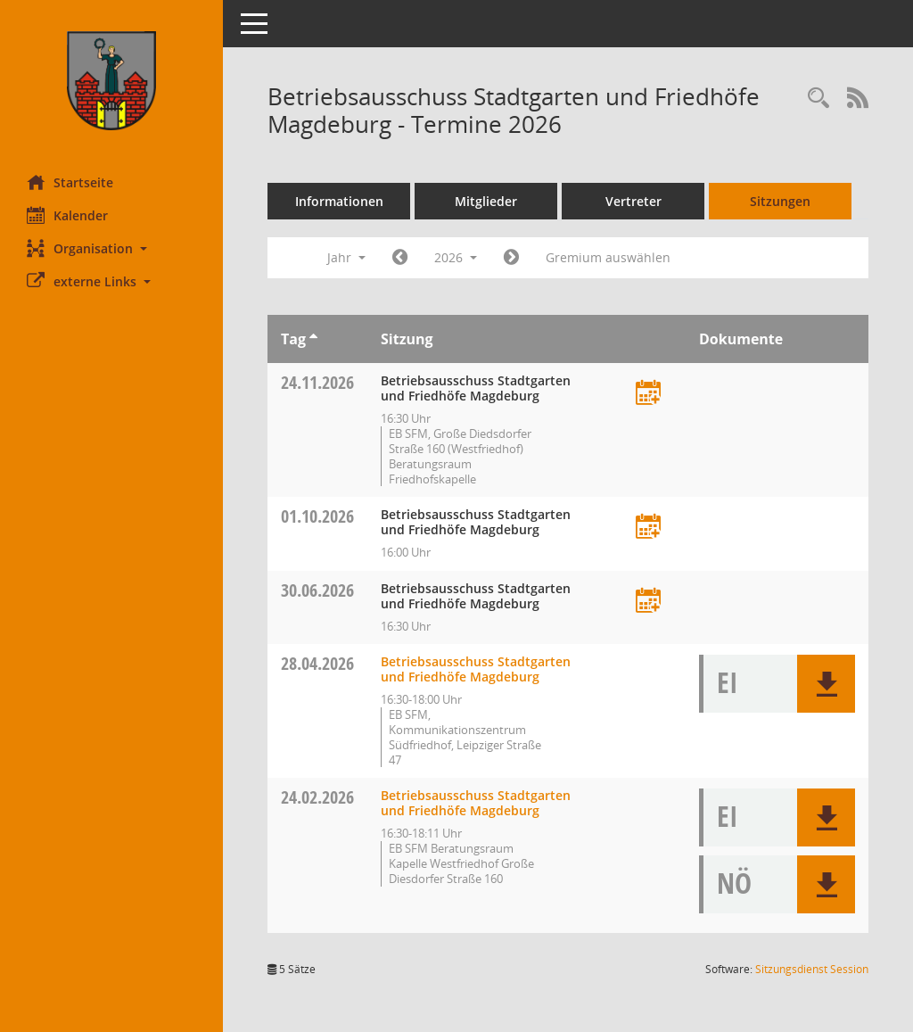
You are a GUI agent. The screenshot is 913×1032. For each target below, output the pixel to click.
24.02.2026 (317, 797)
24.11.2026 (317, 382)
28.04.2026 (317, 663)
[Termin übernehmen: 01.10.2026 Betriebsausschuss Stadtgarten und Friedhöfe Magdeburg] (648, 528)
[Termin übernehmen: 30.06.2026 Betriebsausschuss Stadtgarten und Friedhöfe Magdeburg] (648, 602)
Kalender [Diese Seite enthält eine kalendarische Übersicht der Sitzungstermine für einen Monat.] (67, 215)
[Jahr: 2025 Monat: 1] (400, 258)
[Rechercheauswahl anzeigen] (818, 98)
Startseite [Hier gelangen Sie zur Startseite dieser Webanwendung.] (70, 182)
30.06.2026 (317, 590)
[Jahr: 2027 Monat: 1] (511, 258)
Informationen (339, 201)
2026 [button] (455, 257)
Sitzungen (780, 201)
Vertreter (633, 201)
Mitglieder (486, 201)
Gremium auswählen (608, 257)
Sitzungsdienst (811, 969)
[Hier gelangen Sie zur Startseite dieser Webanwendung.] (111, 80)
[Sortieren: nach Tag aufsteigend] (313, 339)
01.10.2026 (317, 516)
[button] (111, 248)
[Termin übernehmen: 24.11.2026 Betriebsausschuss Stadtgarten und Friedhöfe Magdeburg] (648, 394)
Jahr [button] (346, 257)
